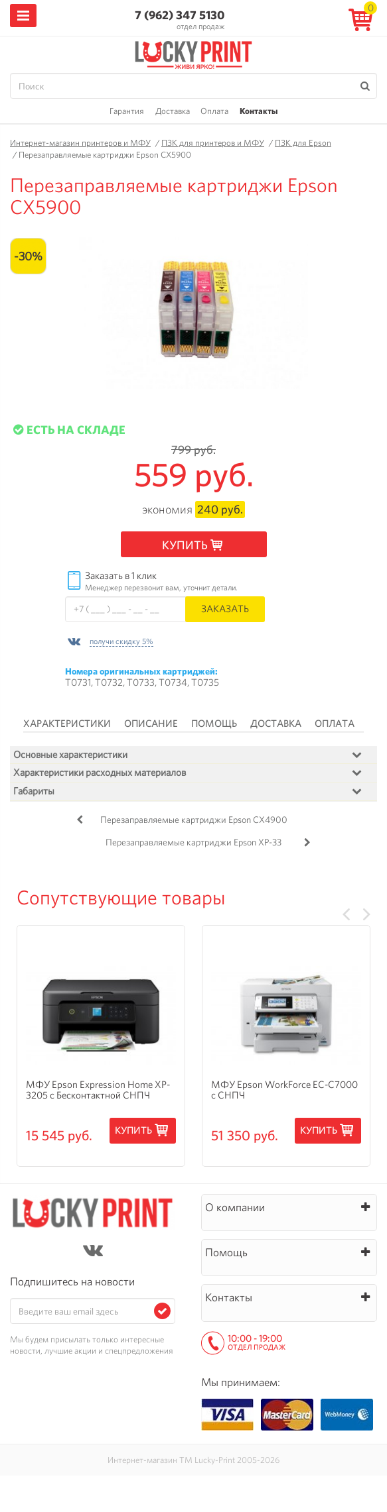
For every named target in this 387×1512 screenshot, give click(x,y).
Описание (151, 723)
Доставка (172, 111)
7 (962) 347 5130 (179, 15)
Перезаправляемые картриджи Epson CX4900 (193, 820)
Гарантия (127, 111)
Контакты (258, 111)
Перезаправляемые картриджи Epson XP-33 (193, 842)
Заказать (225, 608)
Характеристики (67, 723)
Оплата (214, 111)
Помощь (214, 723)
